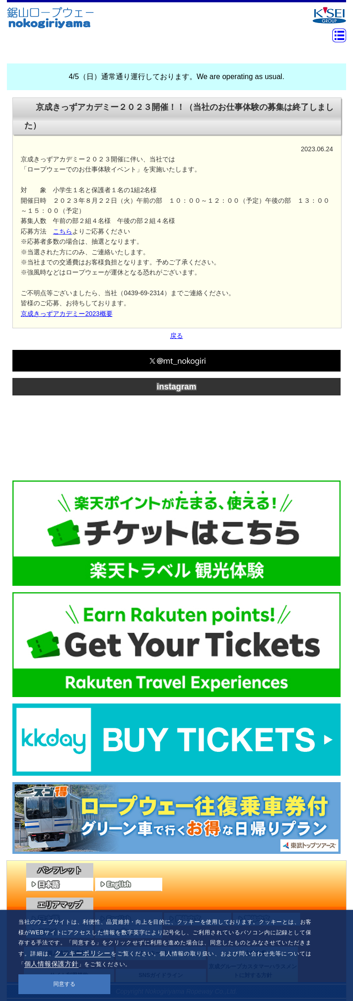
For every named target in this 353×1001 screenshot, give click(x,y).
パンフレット (60, 870)
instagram (176, 386)
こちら (62, 231)
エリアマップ (60, 905)
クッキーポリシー (83, 953)
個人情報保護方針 (51, 963)
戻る (176, 335)
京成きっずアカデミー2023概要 (66, 313)
